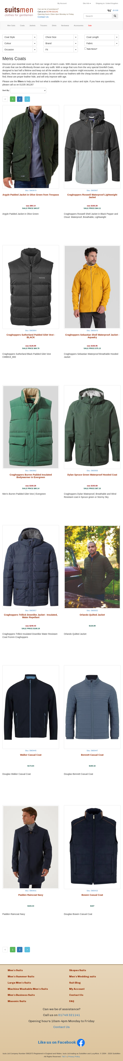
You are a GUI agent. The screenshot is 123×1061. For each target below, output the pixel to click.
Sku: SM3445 (30, 750)
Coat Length (92, 37)
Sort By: (6, 90)
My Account (62, 3)
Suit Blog (75, 982)
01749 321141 (52, 12)
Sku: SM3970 (92, 330)
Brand (48, 43)
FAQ (71, 1001)
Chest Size (50, 37)
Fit (46, 49)
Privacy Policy (74, 1056)
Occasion (9, 49)
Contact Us (43, 17)
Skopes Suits (77, 970)
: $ (115, 10)
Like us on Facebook (61, 1042)
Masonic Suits (17, 1001)
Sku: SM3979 (30, 190)
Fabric (89, 43)
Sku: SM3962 (30, 470)
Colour (7, 43)
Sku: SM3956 (92, 470)
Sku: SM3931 (30, 891)
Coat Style (9, 37)
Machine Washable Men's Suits (28, 988)
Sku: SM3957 (30, 610)
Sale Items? (90, 48)
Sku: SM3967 (92, 190)
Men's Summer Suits (21, 976)
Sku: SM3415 (92, 891)
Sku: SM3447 (92, 750)
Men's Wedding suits (82, 976)
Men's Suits (15, 970)
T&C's (64, 1056)
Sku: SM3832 (92, 610)
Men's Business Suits (21, 994)
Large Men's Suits (19, 982)
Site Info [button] (87, 3)
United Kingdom (107, 3)
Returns (74, 3)
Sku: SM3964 (30, 330)
